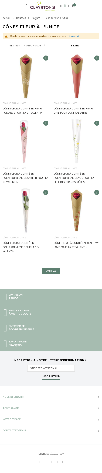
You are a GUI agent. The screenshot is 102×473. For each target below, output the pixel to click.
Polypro (36, 18)
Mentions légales (48, 453)
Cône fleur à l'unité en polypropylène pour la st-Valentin (21, 247)
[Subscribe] (51, 377)
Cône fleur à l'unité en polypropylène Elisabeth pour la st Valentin (25, 178)
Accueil (7, 18)
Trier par (13, 45)
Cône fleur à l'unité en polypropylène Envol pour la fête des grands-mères (74, 178)
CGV (61, 453)
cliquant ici (73, 36)
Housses (21, 18)
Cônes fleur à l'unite (14, 103)
